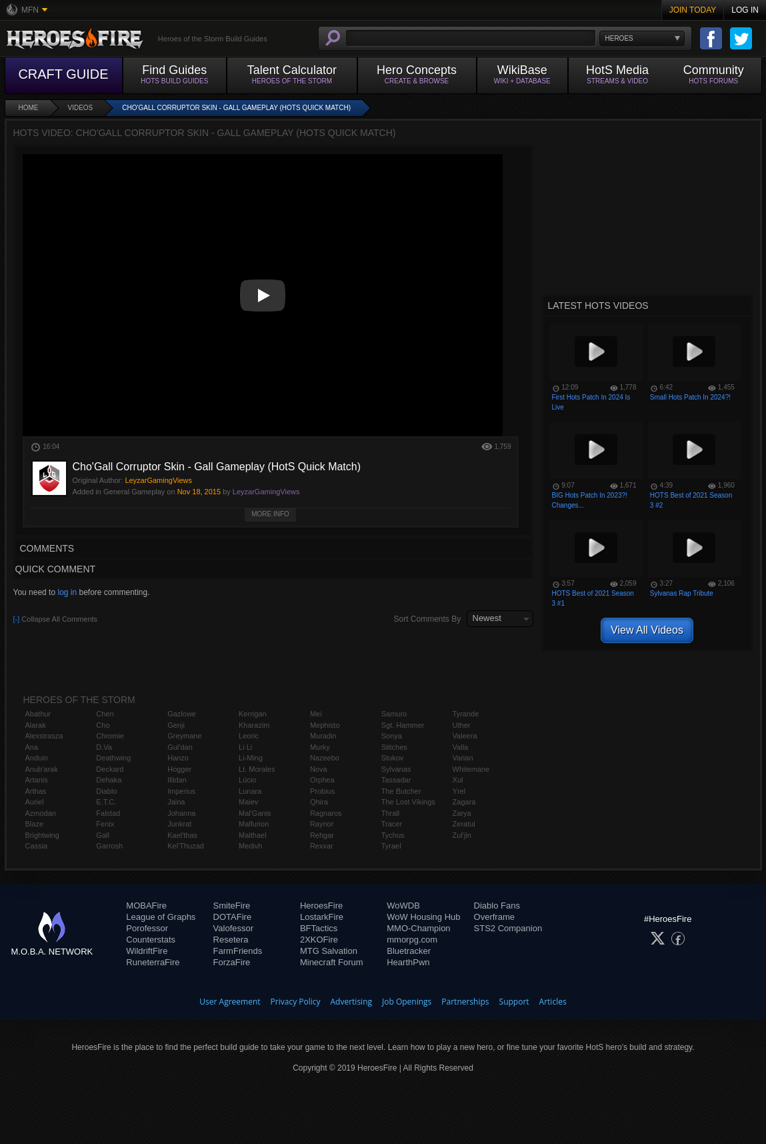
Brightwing (42, 835)
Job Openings (406, 1001)
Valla (461, 747)
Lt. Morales (257, 769)
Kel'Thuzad (185, 846)
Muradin (323, 736)
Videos (80, 107)
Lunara (250, 791)
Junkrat (179, 824)
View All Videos (647, 630)
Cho (102, 725)
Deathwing (113, 758)
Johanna (181, 813)
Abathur (38, 714)
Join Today (693, 10)
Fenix (105, 824)
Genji (176, 725)
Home (29, 107)
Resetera (231, 940)
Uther (462, 725)
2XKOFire (319, 940)
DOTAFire (232, 917)
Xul (458, 780)
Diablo (106, 791)
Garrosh (109, 846)
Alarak (35, 725)
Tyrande (466, 714)
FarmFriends (238, 951)
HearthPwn (408, 962)
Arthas (36, 791)
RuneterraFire (152, 962)
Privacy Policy (296, 1001)
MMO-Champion (418, 928)
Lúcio (247, 780)
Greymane (184, 736)
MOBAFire (146, 906)
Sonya (391, 736)
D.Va (104, 747)
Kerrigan (253, 714)
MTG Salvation (328, 951)
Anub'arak (41, 769)
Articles (553, 1001)
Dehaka (108, 780)
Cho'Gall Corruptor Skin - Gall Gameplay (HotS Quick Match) (236, 107)
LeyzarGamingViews (266, 492)
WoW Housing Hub (423, 917)
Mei (316, 714)
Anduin (36, 758)
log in (67, 592)
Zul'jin (462, 835)
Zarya (462, 813)
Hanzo (178, 758)
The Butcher (401, 791)
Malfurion (254, 824)
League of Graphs (160, 917)
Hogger (179, 769)
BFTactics (318, 928)
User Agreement (229, 1001)
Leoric (249, 736)
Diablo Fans (497, 906)
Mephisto (325, 725)
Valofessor (233, 928)
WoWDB (403, 906)
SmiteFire (232, 906)
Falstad (108, 813)
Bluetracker (409, 951)
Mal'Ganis (255, 813)
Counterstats (150, 940)
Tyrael (391, 846)
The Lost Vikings (408, 802)
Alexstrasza (44, 736)
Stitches (394, 747)
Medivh (250, 846)
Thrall (390, 813)
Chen (104, 714)
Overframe (494, 917)
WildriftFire (146, 951)
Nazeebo (324, 758)
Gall (102, 835)
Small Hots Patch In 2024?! (690, 397)
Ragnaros (326, 813)
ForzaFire (232, 962)
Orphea (322, 780)
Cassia (36, 846)
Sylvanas (396, 769)
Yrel (459, 791)
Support (514, 1001)
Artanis (36, 780)
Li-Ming (251, 758)
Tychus (393, 835)
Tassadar (396, 780)
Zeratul (464, 824)
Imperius (181, 791)
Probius (322, 791)
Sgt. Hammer (403, 725)
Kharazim (254, 725)
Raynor (321, 824)
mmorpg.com (412, 940)
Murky (320, 747)
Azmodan (40, 813)
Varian (463, 758)
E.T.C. (106, 802)
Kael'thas (182, 835)
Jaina (176, 802)
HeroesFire (321, 906)
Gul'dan (180, 747)
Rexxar (321, 846)
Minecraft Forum (331, 962)
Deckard (109, 769)
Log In (745, 10)
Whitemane (471, 769)
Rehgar (322, 835)
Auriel (34, 802)
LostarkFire (321, 917)
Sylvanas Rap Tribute (681, 593)
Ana (32, 747)
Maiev (248, 802)
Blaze (34, 824)
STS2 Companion (508, 928)
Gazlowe (181, 714)
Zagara (464, 802)
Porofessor (147, 928)
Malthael (253, 835)
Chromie (110, 736)
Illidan (177, 780)
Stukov (392, 758)
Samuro (394, 714)
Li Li (245, 747)
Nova (318, 769)
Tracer (391, 824)
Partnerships (465, 1001)
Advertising (352, 1001)
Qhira (319, 802)
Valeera (465, 736)
